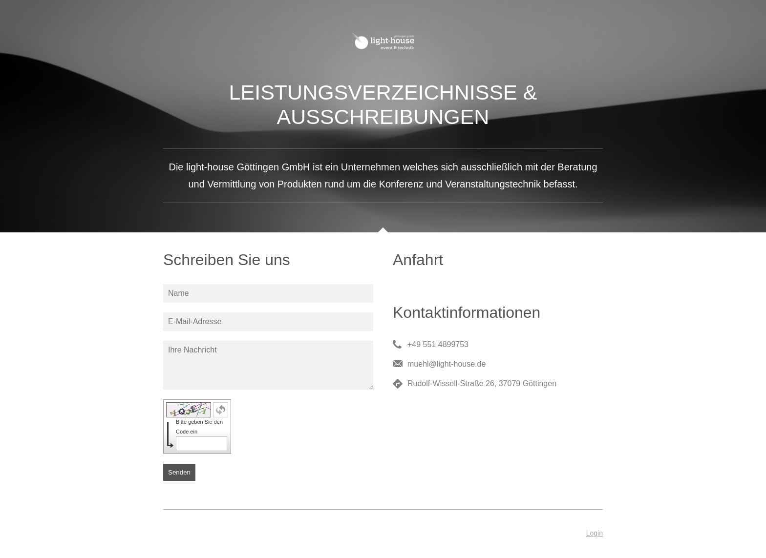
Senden (179, 472)
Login (594, 533)
